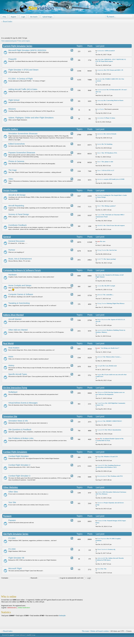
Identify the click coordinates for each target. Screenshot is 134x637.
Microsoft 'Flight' (15, 568)
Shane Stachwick (102, 549)
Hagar (99, 456)
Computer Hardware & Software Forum (22, 270)
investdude (100, 118)
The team (85, 631)
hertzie (99, 144)
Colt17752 (100, 259)
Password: (34, 578)
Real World (8, 343)
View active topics (24, 41)
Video (10, 179)
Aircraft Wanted (14, 319)
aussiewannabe (101, 89)
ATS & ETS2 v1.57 (108, 170)
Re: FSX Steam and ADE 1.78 (113, 70)
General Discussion (16, 241)
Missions (12, 109)
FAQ (4, 17)
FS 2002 (12, 538)
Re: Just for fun (112, 250)
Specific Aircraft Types (17, 374)
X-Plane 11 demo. (109, 118)
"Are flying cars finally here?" (110, 348)
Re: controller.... (108, 294)
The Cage (12, 170)
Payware (7, 516)
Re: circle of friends (110, 134)
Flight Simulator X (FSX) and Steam (23, 70)
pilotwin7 (100, 294)
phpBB (12, 635)
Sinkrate (99, 275)
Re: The (103, 569)
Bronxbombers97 (102, 476)
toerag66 (100, 366)
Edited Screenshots (16, 144)
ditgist (99, 59)
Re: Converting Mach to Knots (113, 100)
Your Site (12, 502)
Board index (7, 22)
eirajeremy (100, 70)
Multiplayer (13, 392)
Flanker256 (100, 520)
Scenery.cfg (111, 549)
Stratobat (100, 195)
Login (23, 17)
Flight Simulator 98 (16, 558)
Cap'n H (99, 214)
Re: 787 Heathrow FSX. (109, 153)
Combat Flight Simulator (18, 456)
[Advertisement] (67, 30)
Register (13, 17)
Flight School (13, 100)
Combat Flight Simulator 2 (19, 465)
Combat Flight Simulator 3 (19, 476)
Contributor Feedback (17, 225)
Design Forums (10, 190)
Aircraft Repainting (16, 206)
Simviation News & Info (18, 421)
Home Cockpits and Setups (19, 285)
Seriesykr (62, 615)
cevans (99, 286)
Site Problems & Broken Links (20, 438)
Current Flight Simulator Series (17, 46)
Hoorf (99, 569)
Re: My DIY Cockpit (108, 286)
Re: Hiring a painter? (109, 206)
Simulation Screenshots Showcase (23, 133)
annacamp (100, 100)
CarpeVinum (101, 403)
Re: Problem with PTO (115, 476)
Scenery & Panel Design (18, 214)
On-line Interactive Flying (15, 387)
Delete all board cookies (100, 631)
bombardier (100, 50)
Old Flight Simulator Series (15, 534)
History (11, 365)
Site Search (33, 17)
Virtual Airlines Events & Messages (23, 403)
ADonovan (100, 392)
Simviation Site (10, 416)
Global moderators (24, 608)
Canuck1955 (101, 430)
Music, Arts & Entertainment (20, 259)
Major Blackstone (102, 319)
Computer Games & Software (20, 294)
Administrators (12, 608)
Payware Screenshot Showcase (21, 152)
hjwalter (99, 79)
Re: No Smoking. (107, 144)
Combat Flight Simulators (15, 452)
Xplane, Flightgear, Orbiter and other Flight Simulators (31, 118)
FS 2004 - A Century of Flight (20, 79)
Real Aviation (13, 348)
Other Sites (13, 492)
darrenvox (100, 134)
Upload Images (47, 17)
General (7, 236)
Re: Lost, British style (110, 366)
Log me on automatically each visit (72, 578)
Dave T (99, 153)
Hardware (12, 275)
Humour (11, 250)
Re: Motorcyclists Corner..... (112, 357)
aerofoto (99, 492)
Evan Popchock (102, 538)
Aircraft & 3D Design (17, 195)
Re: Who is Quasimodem (113, 430)
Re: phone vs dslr (107, 161)
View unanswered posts (9, 41)
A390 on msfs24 (110, 50)
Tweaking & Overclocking (19, 303)
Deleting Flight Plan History (115, 303)
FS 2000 (12, 549)
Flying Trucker (101, 250)
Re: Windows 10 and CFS (109, 456)
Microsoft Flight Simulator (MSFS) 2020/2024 (27, 50)
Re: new (102, 241)
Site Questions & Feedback (19, 429)
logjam (99, 374)
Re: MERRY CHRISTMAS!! (112, 421)
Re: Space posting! (110, 259)
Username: (4, 578)
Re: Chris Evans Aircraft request (114, 225)
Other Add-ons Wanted (18, 330)
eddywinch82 (101, 558)
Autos (10, 356)
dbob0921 (100, 225)
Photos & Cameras (16, 161)
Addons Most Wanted (13, 315)
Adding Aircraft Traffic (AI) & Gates (22, 89)
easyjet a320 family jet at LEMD (114, 179)
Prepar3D (12, 59)
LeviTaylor (100, 109)
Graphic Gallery (10, 129)
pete (98, 241)
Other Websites (10, 487)
